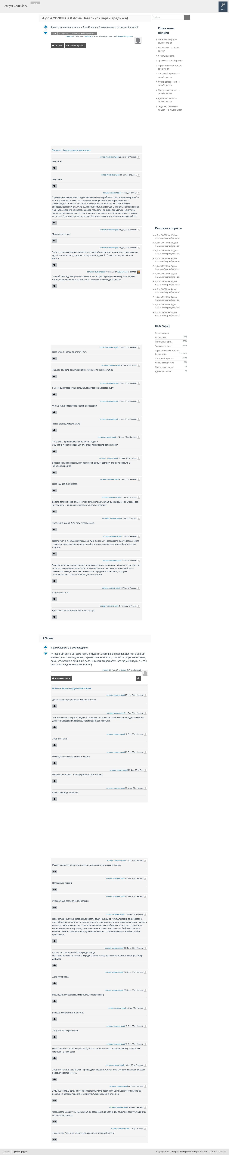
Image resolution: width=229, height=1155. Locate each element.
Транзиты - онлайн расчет (170, 60)
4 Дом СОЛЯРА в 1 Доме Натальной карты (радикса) (167, 314)
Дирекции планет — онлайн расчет (167, 100)
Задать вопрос (79, 8)
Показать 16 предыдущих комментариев (71, 150)
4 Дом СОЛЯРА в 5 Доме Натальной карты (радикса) (167, 283)
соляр (54, 33)
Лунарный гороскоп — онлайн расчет (168, 83)
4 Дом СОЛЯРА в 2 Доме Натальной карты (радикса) (167, 306)
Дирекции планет (163, 371)
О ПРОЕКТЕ (202, 1152)
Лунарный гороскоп (164, 363)
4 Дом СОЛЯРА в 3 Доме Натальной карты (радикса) (167, 298)
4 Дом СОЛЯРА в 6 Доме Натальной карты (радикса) (167, 275)
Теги (55, 8)
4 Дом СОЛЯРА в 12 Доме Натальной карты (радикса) (167, 236)
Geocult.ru (180, 1152)
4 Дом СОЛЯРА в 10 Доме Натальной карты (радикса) (167, 252)
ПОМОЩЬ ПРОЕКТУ (217, 1152)
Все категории (162, 333)
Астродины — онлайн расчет (168, 49)
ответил (105, 670)
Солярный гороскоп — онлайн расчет (169, 75)
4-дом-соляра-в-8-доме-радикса (84, 33)
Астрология (160, 337)
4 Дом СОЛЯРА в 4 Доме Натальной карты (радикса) (167, 290)
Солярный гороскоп (124, 36)
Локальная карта (166, 56)
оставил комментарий (109, 157)
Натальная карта (163, 342)
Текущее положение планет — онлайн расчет (170, 108)
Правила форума (20, 1152)
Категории (66, 8)
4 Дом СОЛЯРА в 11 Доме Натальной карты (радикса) (167, 244)
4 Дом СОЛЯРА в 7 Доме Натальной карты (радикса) (167, 267)
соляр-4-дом (64, 33)
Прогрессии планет (164, 367)
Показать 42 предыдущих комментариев (71, 688)
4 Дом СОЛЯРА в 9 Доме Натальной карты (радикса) (167, 260)
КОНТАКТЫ (191, 1152)
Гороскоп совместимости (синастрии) (170, 67)
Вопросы (45, 8)
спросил (69, 36)
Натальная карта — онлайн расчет (167, 41)
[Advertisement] (96, 76)
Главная (35, 8)
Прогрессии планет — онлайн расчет (168, 92)
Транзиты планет (163, 346)
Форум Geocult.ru (16, 5)
